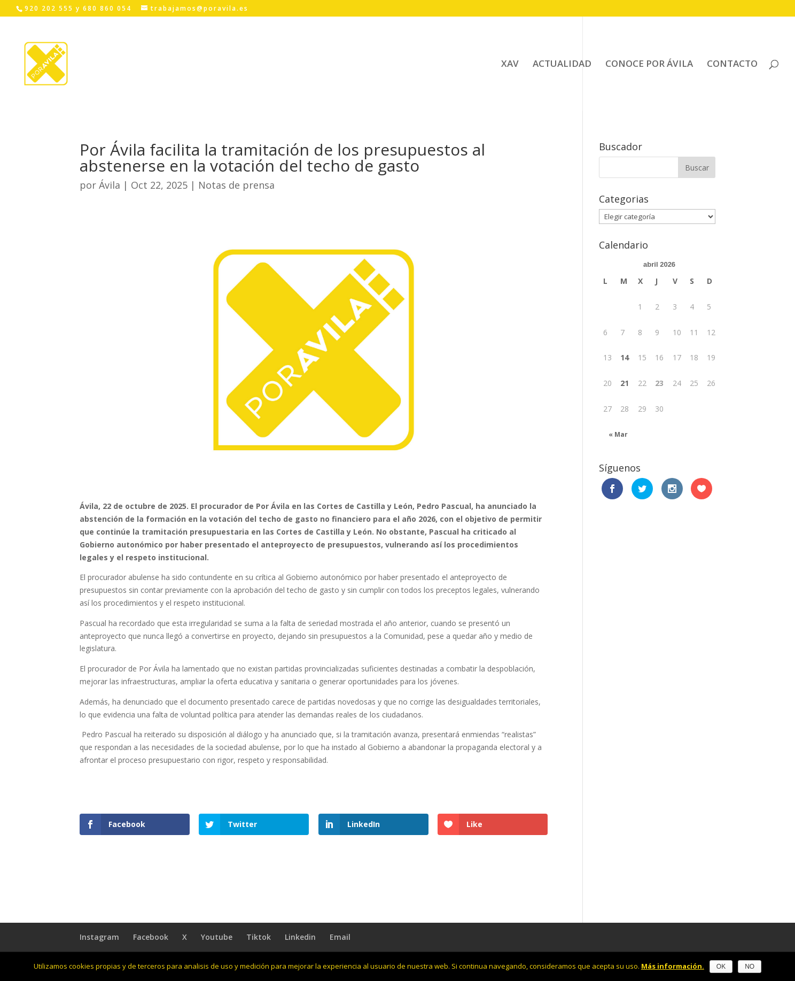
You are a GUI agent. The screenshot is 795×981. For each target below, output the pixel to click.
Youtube (216, 937)
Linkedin (300, 937)
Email (340, 937)
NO (749, 966)
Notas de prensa (236, 185)
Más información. (672, 966)
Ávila (109, 185)
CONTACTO (732, 64)
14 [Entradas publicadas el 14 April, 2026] (624, 357)
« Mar (618, 434)
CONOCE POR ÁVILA (649, 64)
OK (721, 966)
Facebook (150, 937)
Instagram (99, 937)
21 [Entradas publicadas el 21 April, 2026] (624, 383)
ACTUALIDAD (562, 64)
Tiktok (258, 937)
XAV (510, 64)
